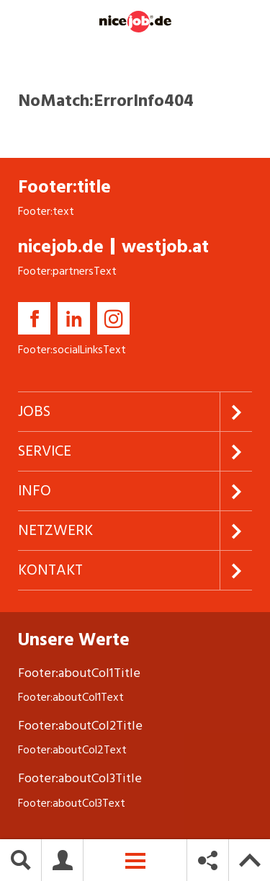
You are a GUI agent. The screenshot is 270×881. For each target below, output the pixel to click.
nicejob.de (61, 247)
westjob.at (165, 247)
